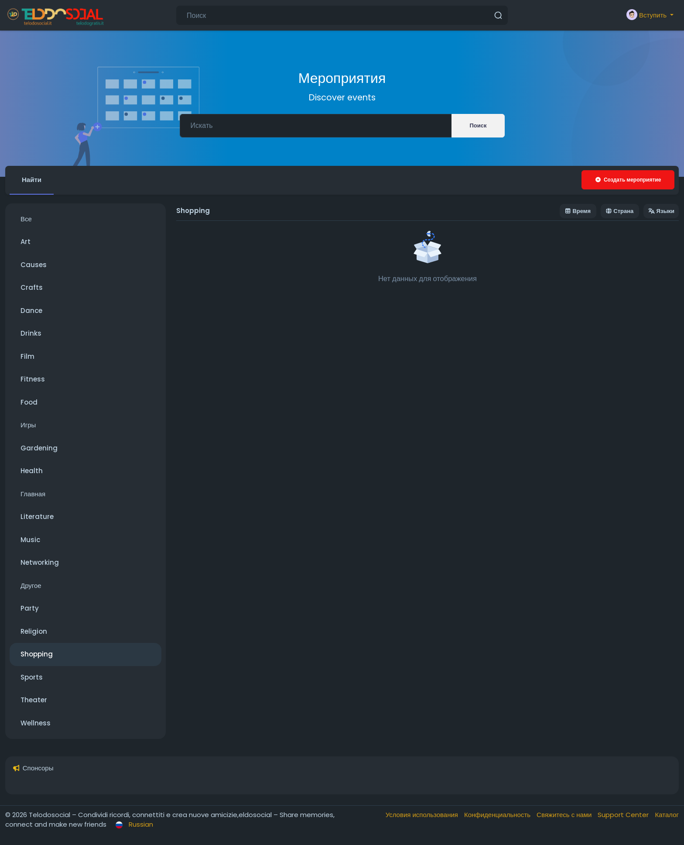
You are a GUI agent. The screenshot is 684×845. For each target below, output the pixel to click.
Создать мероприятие (628, 179)
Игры (28, 424)
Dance (31, 310)
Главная (33, 493)
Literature (37, 516)
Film (27, 356)
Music (30, 539)
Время (578, 211)
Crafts (32, 287)
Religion (34, 631)
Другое (31, 585)
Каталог (667, 814)
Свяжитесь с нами (565, 814)
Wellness (36, 723)
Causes (34, 264)
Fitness (33, 379)
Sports (32, 677)
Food (29, 402)
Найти (31, 179)
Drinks (31, 333)
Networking (40, 562)
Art (26, 241)
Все (26, 218)
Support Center (624, 814)
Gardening (39, 448)
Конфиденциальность (498, 814)
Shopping (37, 654)
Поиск (477, 125)
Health (32, 470)
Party (30, 608)
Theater (34, 699)
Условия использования (423, 814)
